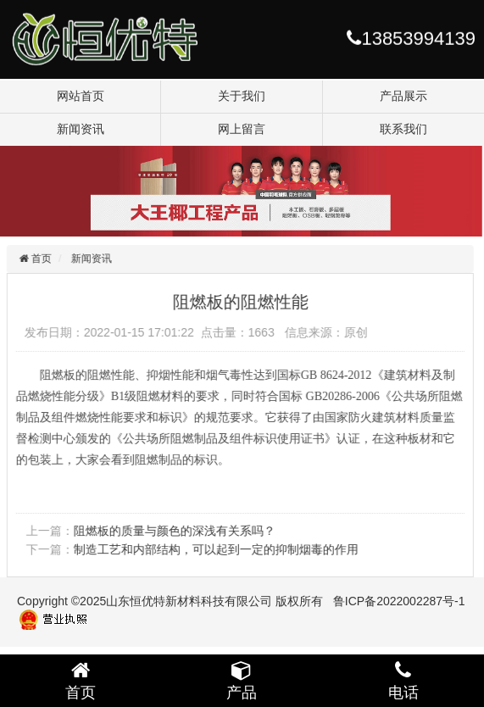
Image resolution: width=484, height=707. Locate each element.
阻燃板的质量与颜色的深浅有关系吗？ (173, 530)
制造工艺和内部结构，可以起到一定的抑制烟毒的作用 (214, 549)
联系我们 (403, 129)
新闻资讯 (80, 129)
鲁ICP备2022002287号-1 (399, 601)
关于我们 (241, 96)
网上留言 (241, 129)
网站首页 (80, 96)
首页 (38, 258)
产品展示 (403, 96)
